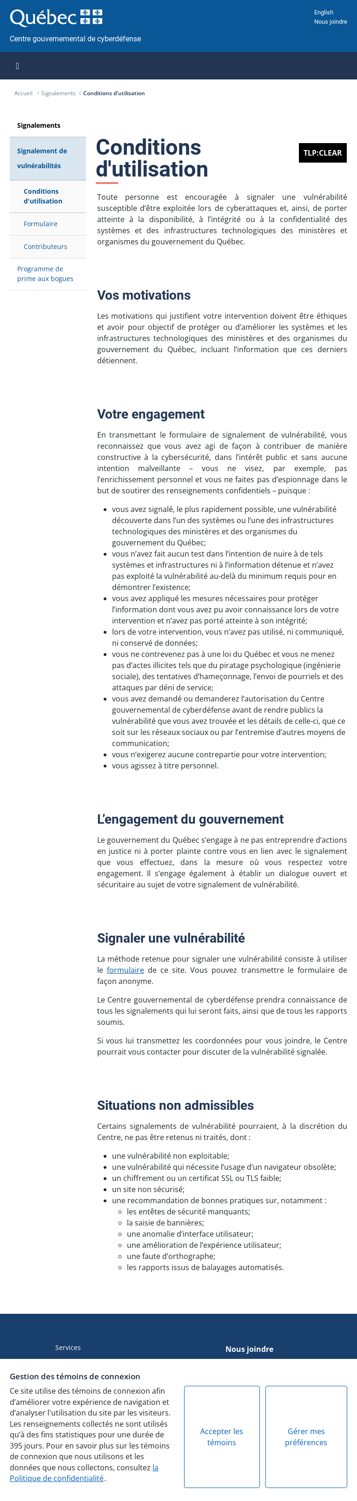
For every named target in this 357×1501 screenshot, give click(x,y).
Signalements (58, 93)
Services (68, 1347)
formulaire (125, 970)
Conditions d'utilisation (114, 93)
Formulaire (41, 223)
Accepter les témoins (221, 1437)
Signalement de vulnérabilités (42, 158)
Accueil (24, 93)
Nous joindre (330, 21)
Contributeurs (45, 246)
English (323, 12)
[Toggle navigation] (17, 66)
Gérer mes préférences (306, 1437)
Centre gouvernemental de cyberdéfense (75, 38)
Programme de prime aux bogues (45, 273)
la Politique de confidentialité (84, 1473)
